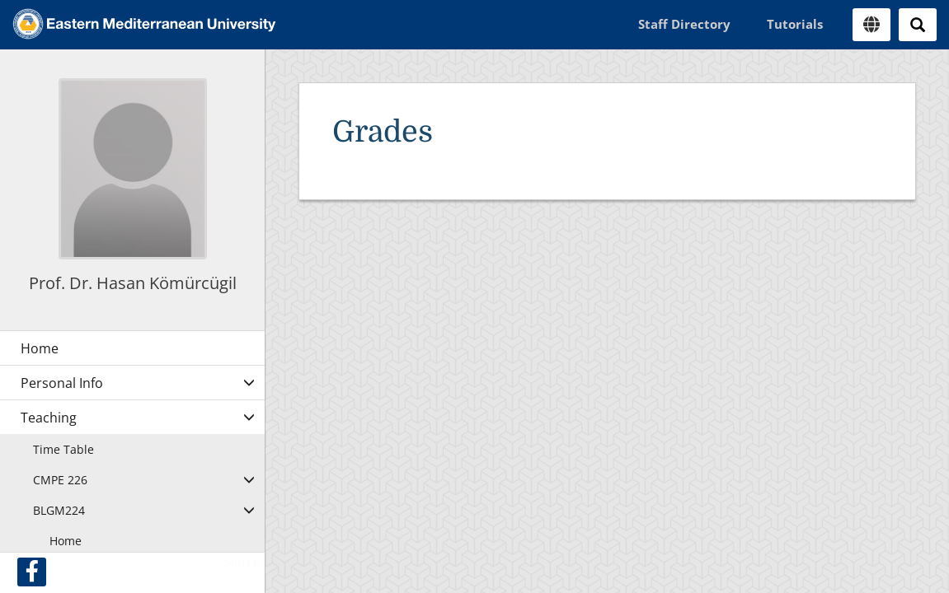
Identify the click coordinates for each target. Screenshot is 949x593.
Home (65, 541)
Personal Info (62, 383)
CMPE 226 (60, 480)
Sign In (244, 562)
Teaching (49, 418)
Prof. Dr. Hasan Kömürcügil (133, 283)
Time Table (63, 449)
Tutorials (795, 24)
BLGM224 (59, 510)
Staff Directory (684, 24)
